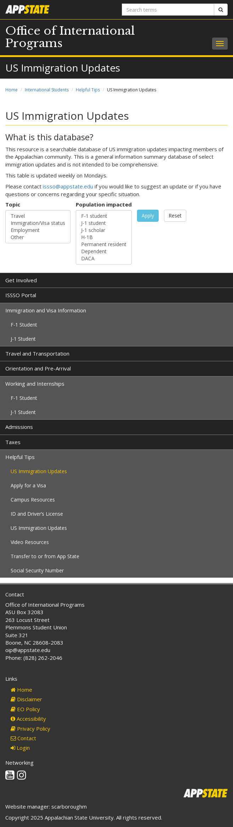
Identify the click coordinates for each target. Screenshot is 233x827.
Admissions (19, 426)
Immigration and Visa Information (45, 310)
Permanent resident (103, 244)
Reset (175, 215)
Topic (12, 204)
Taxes (13, 442)
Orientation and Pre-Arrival (38, 368)
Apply (148, 215)
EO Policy (25, 709)
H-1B (103, 237)
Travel (38, 216)
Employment (38, 230)
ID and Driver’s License (37, 513)
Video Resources (30, 542)
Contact (23, 738)
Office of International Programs (70, 37)
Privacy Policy (30, 728)
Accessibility (28, 718)
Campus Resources (33, 499)
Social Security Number (37, 570)
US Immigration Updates (39, 471)
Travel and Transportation (37, 353)
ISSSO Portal (20, 295)
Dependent (103, 251)
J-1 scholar (103, 230)
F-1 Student (24, 324)
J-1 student (103, 223)
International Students (47, 90)
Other (38, 237)
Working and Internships (34, 383)
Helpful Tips (88, 90)
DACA (103, 258)
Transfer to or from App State (45, 556)
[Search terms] (168, 10)
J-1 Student (23, 338)
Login (20, 747)
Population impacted (104, 204)
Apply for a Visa (28, 485)
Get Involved (21, 280)
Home (11, 90)
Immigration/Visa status (38, 223)
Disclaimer (26, 699)
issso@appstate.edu (68, 186)
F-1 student (103, 216)
